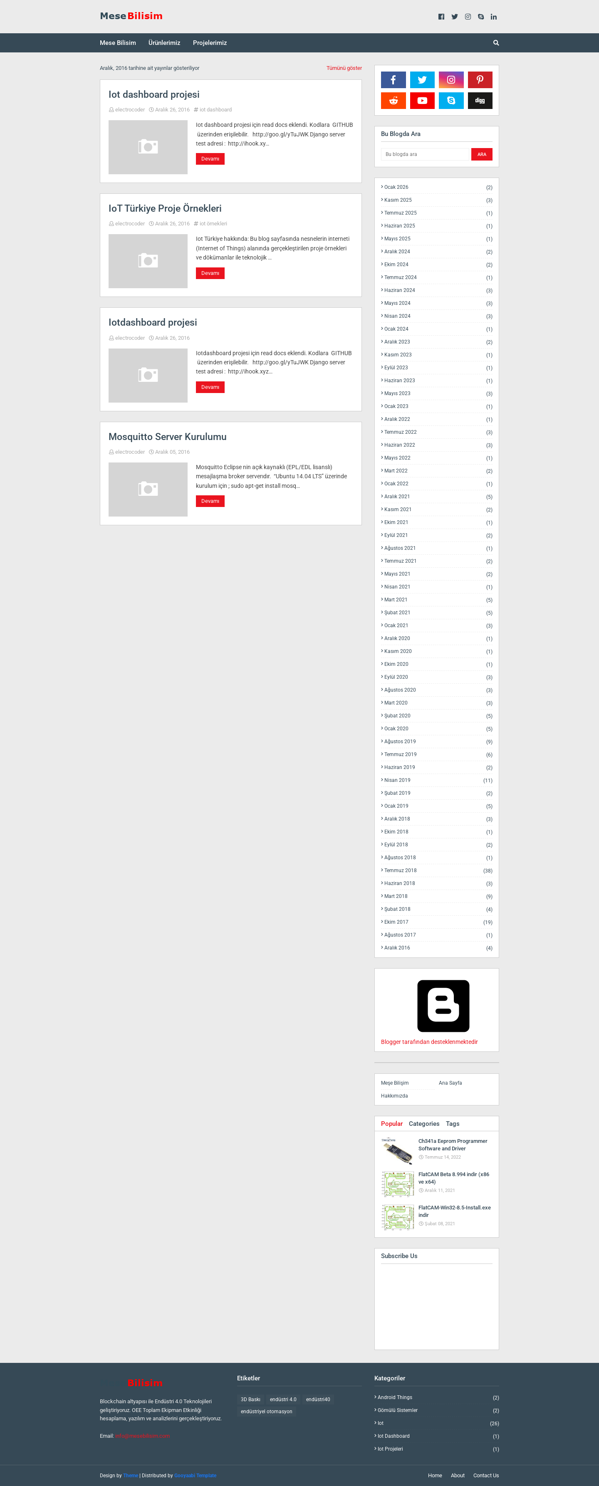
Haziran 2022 (438, 445)
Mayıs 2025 (438, 239)
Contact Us (486, 1475)
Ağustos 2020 (438, 690)
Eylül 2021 (438, 535)
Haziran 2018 (438, 883)
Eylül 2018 (438, 845)
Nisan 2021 (438, 587)
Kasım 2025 (438, 200)
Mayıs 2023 (438, 394)
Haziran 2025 (438, 226)
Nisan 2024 (438, 316)
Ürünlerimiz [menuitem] (165, 43)
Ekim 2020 (438, 664)
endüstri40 (318, 1399)
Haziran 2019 (438, 767)
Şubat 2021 (438, 613)
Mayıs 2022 (438, 458)
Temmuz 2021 (438, 561)
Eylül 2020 (438, 677)
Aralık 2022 (438, 419)
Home (435, 1475)
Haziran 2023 (438, 381)
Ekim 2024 (438, 265)
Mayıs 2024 (438, 303)
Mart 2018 (438, 896)
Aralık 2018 (438, 819)
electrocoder (130, 109)
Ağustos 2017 (438, 935)
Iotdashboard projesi (153, 322)
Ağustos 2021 (438, 548)
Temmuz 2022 (438, 432)
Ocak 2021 (438, 626)
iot (438, 1423)
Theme (130, 1476)
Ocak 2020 (438, 729)
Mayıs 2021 (438, 574)
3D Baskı (250, 1399)
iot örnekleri (213, 223)
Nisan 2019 (438, 780)
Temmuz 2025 (438, 213)
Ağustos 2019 (438, 742)
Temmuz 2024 (438, 277)
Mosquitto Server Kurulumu (168, 437)
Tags (453, 1123)
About (458, 1475)
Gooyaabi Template (195, 1476)
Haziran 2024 (438, 290)
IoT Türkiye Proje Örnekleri (165, 208)
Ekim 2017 (438, 922)
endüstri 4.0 (283, 1399)
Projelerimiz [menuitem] (210, 43)
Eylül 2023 (438, 368)
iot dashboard (216, 109)
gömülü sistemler (438, 1410)
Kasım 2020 (438, 651)
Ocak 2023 (438, 406)
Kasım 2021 (438, 510)
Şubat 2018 (438, 909)
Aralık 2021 (438, 497)
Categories (424, 1123)
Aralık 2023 (438, 342)
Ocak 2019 (438, 806)
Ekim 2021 (438, 522)
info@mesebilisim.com (142, 1436)
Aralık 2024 (438, 252)
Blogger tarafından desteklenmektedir (443, 1038)
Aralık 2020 (438, 638)
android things (438, 1398)
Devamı (210, 159)
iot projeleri (438, 1449)
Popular (392, 1123)
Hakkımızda (394, 1096)
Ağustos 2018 (438, 858)
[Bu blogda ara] (425, 154)
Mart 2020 (438, 703)
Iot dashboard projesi (154, 94)
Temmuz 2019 (438, 755)
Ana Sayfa (450, 1083)
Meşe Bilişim (395, 1083)
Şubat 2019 (438, 793)
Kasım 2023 (438, 355)
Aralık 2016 (438, 948)
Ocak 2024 (438, 329)
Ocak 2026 (438, 187)
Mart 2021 (438, 600)
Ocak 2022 (438, 484)
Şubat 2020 (438, 716)
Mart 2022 (438, 471)
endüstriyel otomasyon (266, 1411)
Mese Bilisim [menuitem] (118, 43)
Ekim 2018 (438, 832)
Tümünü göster (344, 68)
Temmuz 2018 (438, 871)
